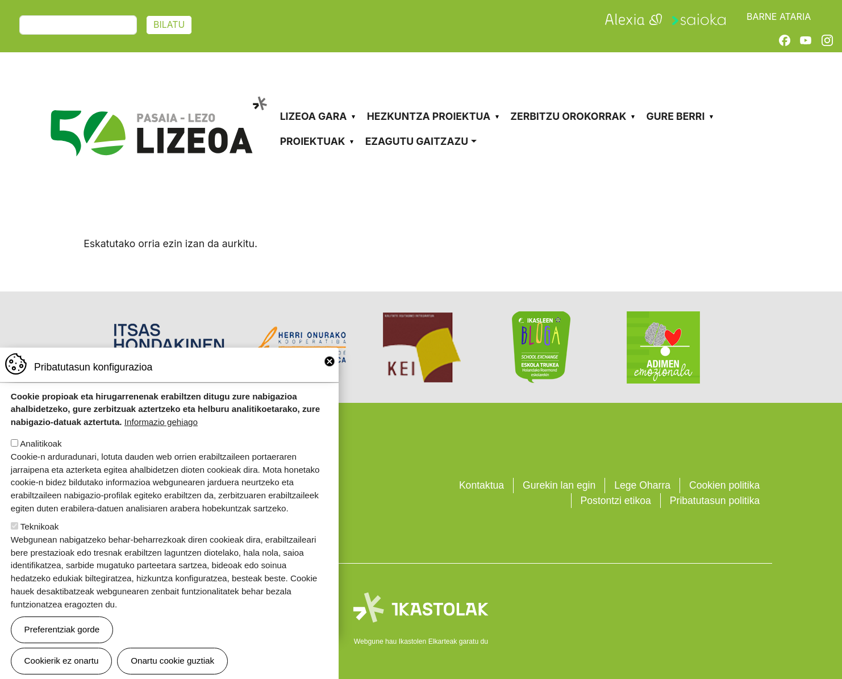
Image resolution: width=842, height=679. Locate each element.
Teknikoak (39, 537)
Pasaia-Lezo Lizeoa (158, 95)
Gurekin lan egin (559, 485)
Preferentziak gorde (62, 640)
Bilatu (169, 24)
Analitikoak (40, 455)
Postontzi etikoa (616, 500)
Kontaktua (481, 485)
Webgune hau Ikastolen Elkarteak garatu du (421, 641)
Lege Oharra (642, 485)
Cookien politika (724, 485)
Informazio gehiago (161, 433)
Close (329, 372)
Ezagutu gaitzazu (416, 141)
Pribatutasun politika (715, 500)
